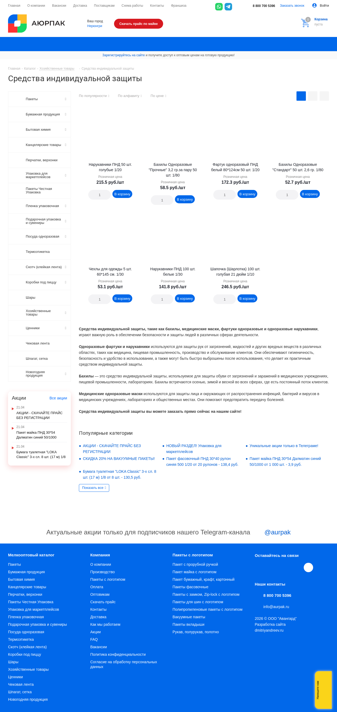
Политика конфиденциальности (118, 654)
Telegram (272, 567)
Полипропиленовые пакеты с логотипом (208, 609)
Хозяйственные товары (28, 669)
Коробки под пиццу (24, 654)
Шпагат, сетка (20, 692)
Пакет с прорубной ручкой (195, 564)
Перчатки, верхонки (25, 594)
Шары (13, 662)
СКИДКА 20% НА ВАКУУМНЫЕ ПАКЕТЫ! (119, 458)
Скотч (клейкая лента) (27, 647)
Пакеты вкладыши (188, 624)
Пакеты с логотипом (107, 579)
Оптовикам (99, 594)
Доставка (98, 617)
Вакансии (98, 647)
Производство (102, 572)
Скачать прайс (102, 602)
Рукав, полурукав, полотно (196, 632)
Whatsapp (325, 690)
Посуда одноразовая (26, 632)
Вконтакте (260, 567)
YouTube (284, 567)
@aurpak (271, 532)
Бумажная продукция (26, 572)
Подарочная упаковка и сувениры (37, 624)
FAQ (94, 639)
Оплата (96, 587)
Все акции (58, 398)
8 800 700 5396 (260, 6)
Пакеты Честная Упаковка (30, 602)
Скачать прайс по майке (138, 24)
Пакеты (14, 564)
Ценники (15, 677)
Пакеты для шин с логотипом (198, 602)
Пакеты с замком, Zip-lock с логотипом (206, 594)
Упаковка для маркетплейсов (33, 609)
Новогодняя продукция (28, 699)
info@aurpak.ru (276, 607)
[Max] (237, 6)
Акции (95, 632)
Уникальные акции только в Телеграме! (284, 446)
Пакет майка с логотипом (195, 572)
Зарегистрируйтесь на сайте (123, 55)
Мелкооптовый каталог (31, 555)
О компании (100, 564)
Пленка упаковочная (26, 617)
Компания (100, 555)
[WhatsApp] (219, 6)
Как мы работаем (105, 624)
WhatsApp (297, 567)
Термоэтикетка (21, 639)
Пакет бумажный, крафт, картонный (204, 579)
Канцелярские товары (27, 587)
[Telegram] (228, 6)
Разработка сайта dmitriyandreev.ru (270, 627)
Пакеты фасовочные (190, 587)
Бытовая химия (21, 579)
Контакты (98, 609)
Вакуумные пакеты (189, 617)
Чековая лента (21, 684)
